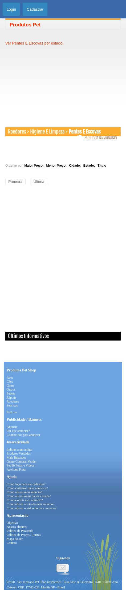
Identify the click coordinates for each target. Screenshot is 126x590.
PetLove (12, 412)
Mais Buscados (16, 457)
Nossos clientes (16, 527)
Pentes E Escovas (85, 132)
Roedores (17, 132)
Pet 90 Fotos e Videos (20, 465)
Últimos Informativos (28, 336)
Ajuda (12, 477)
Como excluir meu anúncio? (25, 500)
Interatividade (18, 442)
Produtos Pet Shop (21, 370)
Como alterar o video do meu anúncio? (31, 508)
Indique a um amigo (19, 449)
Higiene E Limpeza (47, 132)
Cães (10, 381)
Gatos (10, 385)
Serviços (12, 405)
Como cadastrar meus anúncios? (27, 488)
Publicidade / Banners (24, 420)
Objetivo (12, 523)
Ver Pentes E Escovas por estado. (34, 43)
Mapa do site (15, 539)
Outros (11, 389)
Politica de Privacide (20, 531)
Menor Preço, (57, 165)
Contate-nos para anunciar (23, 435)
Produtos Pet (25, 24)
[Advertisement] (50, 83)
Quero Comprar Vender (21, 461)
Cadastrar (35, 9)
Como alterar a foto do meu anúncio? (30, 504)
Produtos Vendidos (19, 453)
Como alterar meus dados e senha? (29, 496)
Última (39, 181)
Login (11, 9)
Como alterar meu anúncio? (24, 492)
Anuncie (12, 427)
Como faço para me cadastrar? (26, 484)
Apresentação (17, 515)
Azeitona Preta (16, 469)
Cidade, (75, 165)
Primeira (15, 181)
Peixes (11, 393)
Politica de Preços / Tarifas (24, 535)
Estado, (90, 165)
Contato (12, 543)
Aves (10, 377)
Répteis (11, 397)
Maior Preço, (34, 165)
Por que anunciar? (18, 431)
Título (101, 165)
